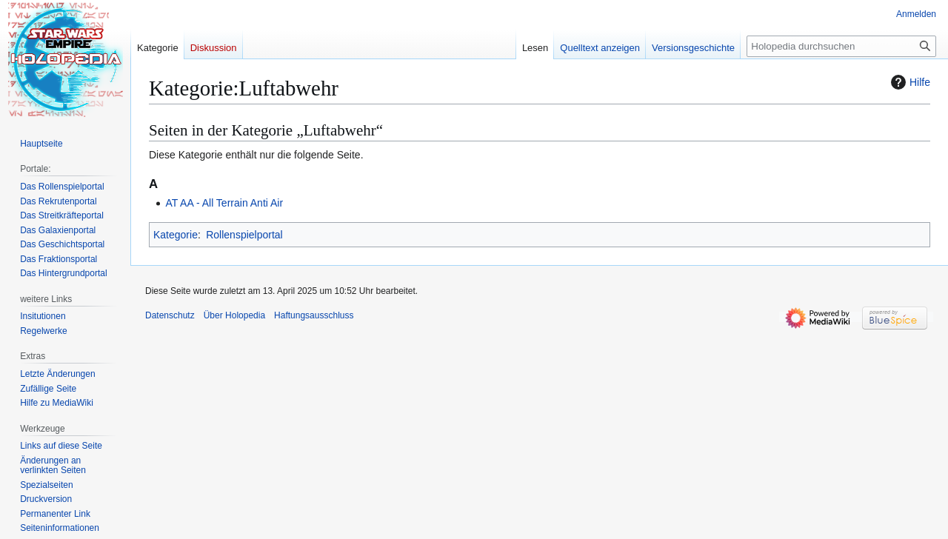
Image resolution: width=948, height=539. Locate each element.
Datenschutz (170, 315)
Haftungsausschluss (313, 315)
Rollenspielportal (244, 235)
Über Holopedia (234, 315)
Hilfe (908, 82)
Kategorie (175, 235)
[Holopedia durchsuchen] (841, 46)
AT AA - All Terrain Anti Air (224, 203)
